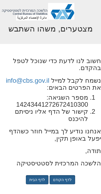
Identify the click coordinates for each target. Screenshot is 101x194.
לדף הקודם (62, 180)
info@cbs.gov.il (27, 80)
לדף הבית (37, 180)
